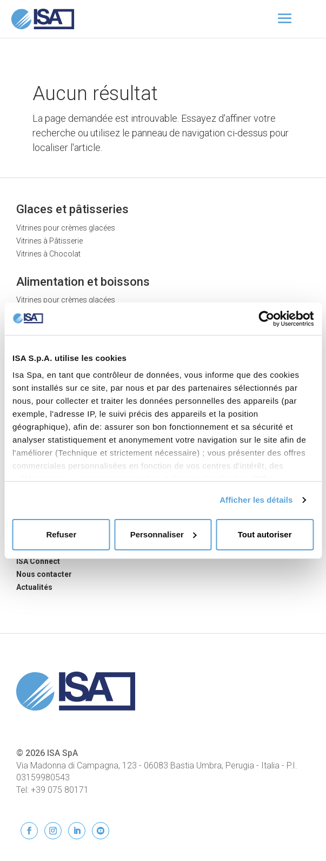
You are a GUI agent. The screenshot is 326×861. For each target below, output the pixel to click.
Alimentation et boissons (83, 281)
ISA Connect (38, 561)
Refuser (61, 534)
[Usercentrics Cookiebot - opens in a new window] (266, 319)
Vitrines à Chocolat (48, 253)
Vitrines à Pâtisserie (49, 240)
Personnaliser (163, 534)
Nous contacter (44, 574)
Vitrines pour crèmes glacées (65, 228)
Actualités (34, 587)
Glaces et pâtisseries (72, 209)
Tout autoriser (265, 534)
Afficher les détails (255, 499)
